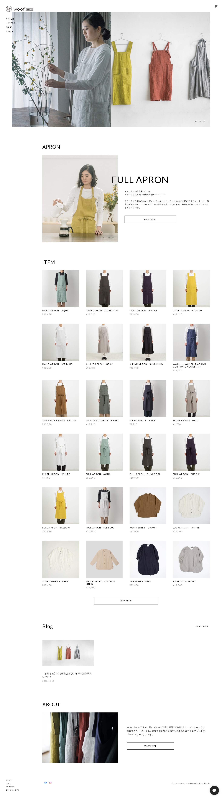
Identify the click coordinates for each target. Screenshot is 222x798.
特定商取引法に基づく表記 (197, 783)
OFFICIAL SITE (12, 790)
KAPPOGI (11, 23)
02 (200, 121)
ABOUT (9, 780)
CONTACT (10, 787)
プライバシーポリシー (179, 783)
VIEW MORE (150, 219)
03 (204, 121)
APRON (10, 19)
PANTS (9, 32)
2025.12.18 (48, 681)
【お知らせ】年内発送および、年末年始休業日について (67, 675)
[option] (61, 69)
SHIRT (9, 27)
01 (196, 121)
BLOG (8, 784)
